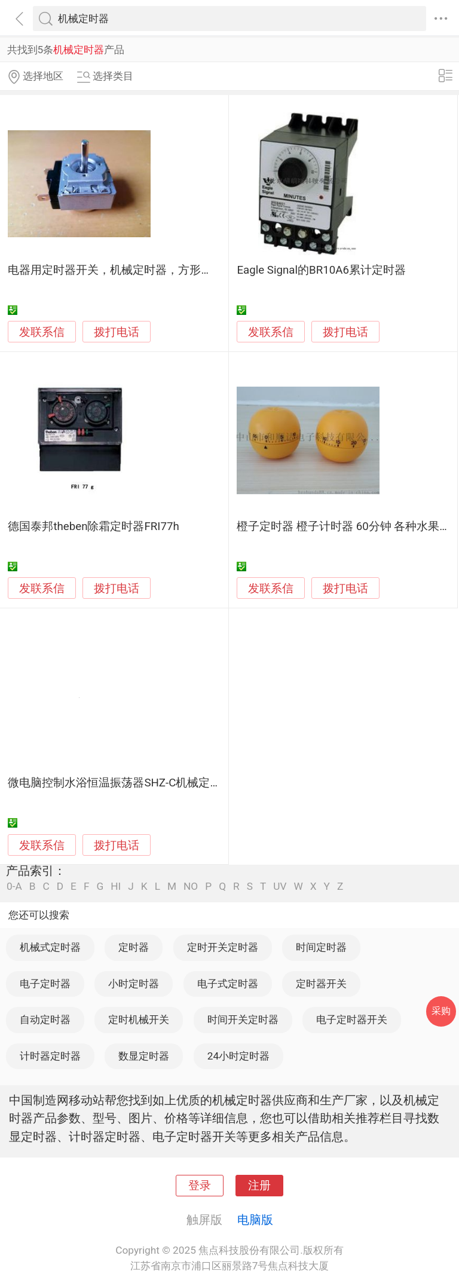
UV (279, 886)
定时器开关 (321, 984)
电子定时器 (45, 984)
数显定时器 (143, 1056)
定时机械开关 (138, 1019)
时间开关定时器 (243, 1019)
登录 (199, 1185)
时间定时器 (321, 947)
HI (116, 886)
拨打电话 (116, 332)
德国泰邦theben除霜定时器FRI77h (93, 526)
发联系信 (42, 332)
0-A (14, 886)
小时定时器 (133, 984)
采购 (441, 1010)
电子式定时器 (227, 984)
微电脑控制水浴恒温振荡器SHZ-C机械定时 (114, 782)
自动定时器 (45, 1019)
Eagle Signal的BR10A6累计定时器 (321, 270)
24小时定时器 (238, 1056)
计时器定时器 (50, 1056)
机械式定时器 (50, 947)
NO (190, 886)
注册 (259, 1185)
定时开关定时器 (222, 947)
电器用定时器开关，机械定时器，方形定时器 (121, 270)
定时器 (133, 947)
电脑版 (255, 1219)
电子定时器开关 (351, 1019)
